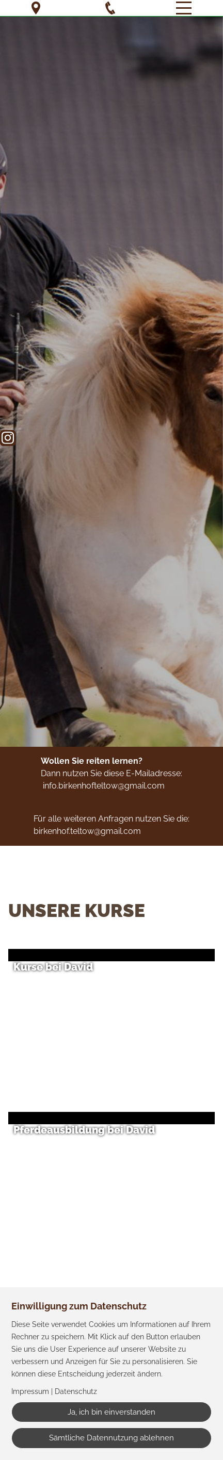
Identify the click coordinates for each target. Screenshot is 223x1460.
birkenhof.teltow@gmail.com (87, 831)
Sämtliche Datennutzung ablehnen (111, 1437)
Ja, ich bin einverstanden (111, 1412)
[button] (116, 1021)
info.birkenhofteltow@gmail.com (104, 786)
